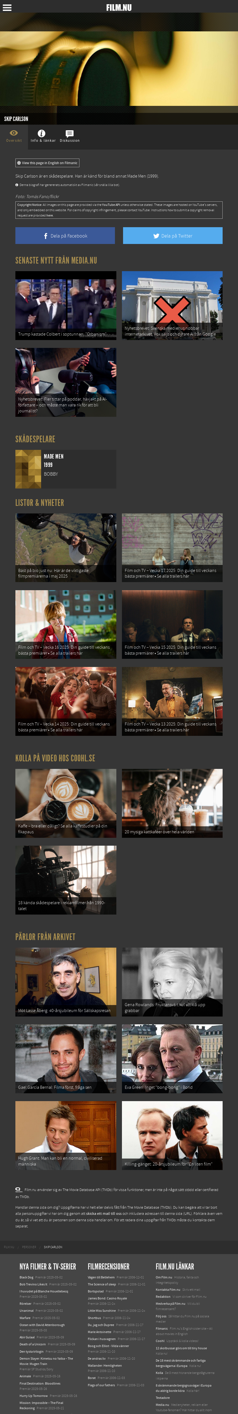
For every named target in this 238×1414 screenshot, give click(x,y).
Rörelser (25, 1280)
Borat (92, 1354)
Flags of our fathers (101, 1361)
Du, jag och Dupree (101, 1301)
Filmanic (162, 1304)
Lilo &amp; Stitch (31, 1391)
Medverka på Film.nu (170, 1280)
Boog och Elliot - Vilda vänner (108, 1322)
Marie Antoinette (99, 1308)
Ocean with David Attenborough (42, 1301)
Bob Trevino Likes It (33, 1260)
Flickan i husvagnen (102, 1315)
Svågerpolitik (165, 1399)
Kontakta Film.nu (168, 1266)
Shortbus (94, 1294)
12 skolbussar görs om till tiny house (181, 1324)
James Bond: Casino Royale (107, 1274)
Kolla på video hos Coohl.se (55, 746)
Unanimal (27, 1287)
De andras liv (97, 1334)
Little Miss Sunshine (102, 1287)
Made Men (136, 176)
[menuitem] (9, 1223)
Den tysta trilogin (32, 1327)
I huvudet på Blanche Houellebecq (44, 1267)
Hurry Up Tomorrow (34, 1372)
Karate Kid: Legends (34, 1398)
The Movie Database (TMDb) (149, 1183)
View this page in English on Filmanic (47, 163)
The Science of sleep (102, 1260)
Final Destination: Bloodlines (40, 1359)
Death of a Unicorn (33, 1320)
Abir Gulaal (27, 1313)
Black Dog (26, 1253)
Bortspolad (96, 1267)
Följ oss (161, 1292)
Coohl (160, 1317)
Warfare (25, 1294)
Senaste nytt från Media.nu (56, 260)
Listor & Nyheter (39, 498)
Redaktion (163, 1273)
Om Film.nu (164, 1253)
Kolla (159, 1349)
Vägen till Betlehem (101, 1253)
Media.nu (162, 1381)
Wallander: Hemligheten (105, 1341)
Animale (25, 1352)
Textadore (163, 1374)
